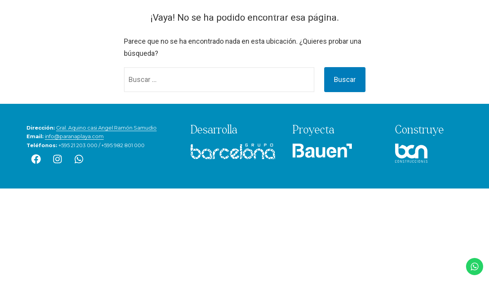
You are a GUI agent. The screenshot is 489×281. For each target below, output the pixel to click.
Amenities (308, 14)
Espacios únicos (265, 14)
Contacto (444, 14)
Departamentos (350, 14)
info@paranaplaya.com (74, 136)
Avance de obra (401, 14)
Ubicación (221, 14)
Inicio (192, 14)
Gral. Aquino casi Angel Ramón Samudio (106, 127)
